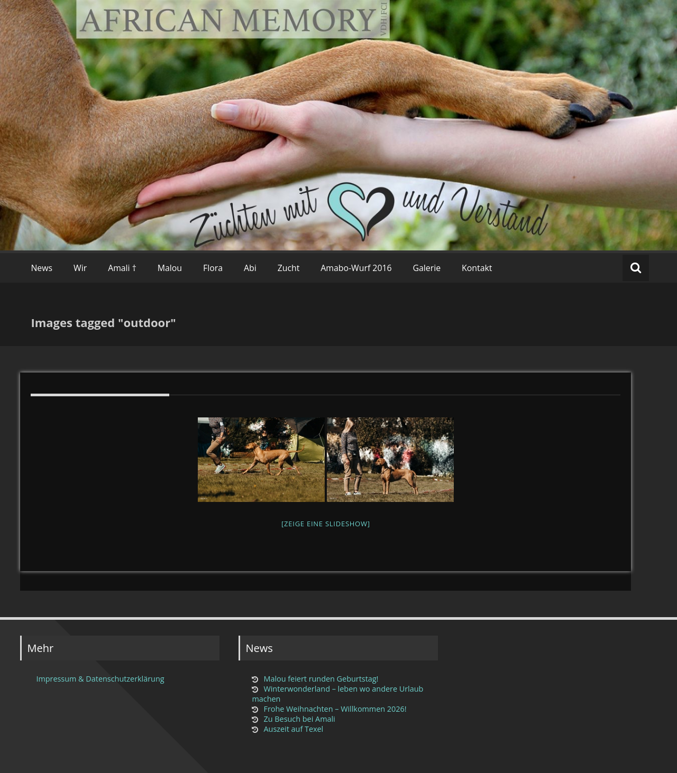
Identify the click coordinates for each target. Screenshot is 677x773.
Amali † (122, 268)
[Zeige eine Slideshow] (325, 523)
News (41, 268)
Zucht (289, 268)
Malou (170, 268)
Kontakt (477, 268)
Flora (213, 268)
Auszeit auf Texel (293, 729)
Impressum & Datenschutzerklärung (100, 679)
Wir (80, 268)
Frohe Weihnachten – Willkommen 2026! (334, 709)
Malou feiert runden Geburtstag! (320, 679)
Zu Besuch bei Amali (299, 719)
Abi (250, 268)
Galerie (427, 268)
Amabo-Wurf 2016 (356, 268)
